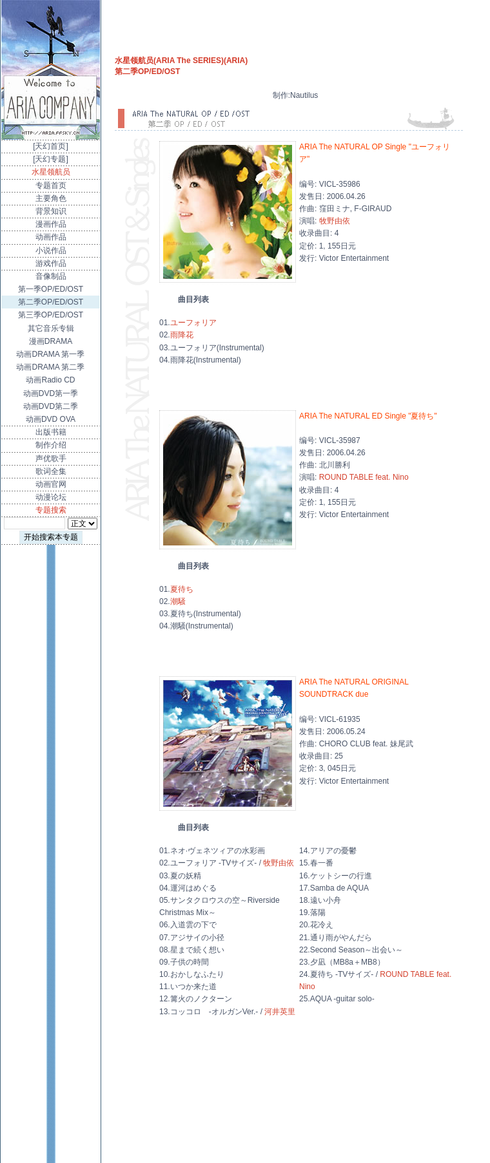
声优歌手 (50, 458)
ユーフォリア (193, 322)
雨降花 (181, 334)
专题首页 (50, 185)
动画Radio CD (50, 379)
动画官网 (50, 484)
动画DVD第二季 (50, 406)
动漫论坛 (50, 497)
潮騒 (178, 601)
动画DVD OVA (50, 419)
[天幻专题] (50, 159)
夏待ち (181, 589)
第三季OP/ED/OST (50, 314)
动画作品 (50, 236)
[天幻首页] (50, 146)
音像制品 (50, 276)
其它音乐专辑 (51, 328)
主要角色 (50, 198)
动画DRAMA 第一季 (50, 354)
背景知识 (50, 211)
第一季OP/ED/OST (50, 289)
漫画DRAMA (50, 341)
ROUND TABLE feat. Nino (364, 477)
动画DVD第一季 (50, 393)
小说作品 (50, 250)
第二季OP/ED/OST (50, 302)
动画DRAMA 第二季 (50, 367)
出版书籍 (50, 432)
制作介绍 (50, 444)
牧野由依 (334, 220)
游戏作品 (50, 263)
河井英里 (279, 1011)
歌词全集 (50, 471)
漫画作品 (50, 224)
